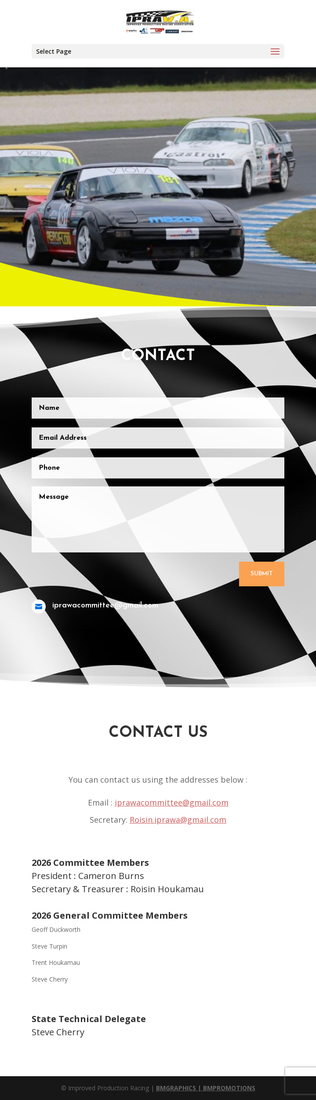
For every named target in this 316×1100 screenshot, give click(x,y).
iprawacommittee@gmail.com (172, 802)
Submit (260, 569)
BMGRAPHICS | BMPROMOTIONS (205, 1088)
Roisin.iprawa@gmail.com (178, 819)
